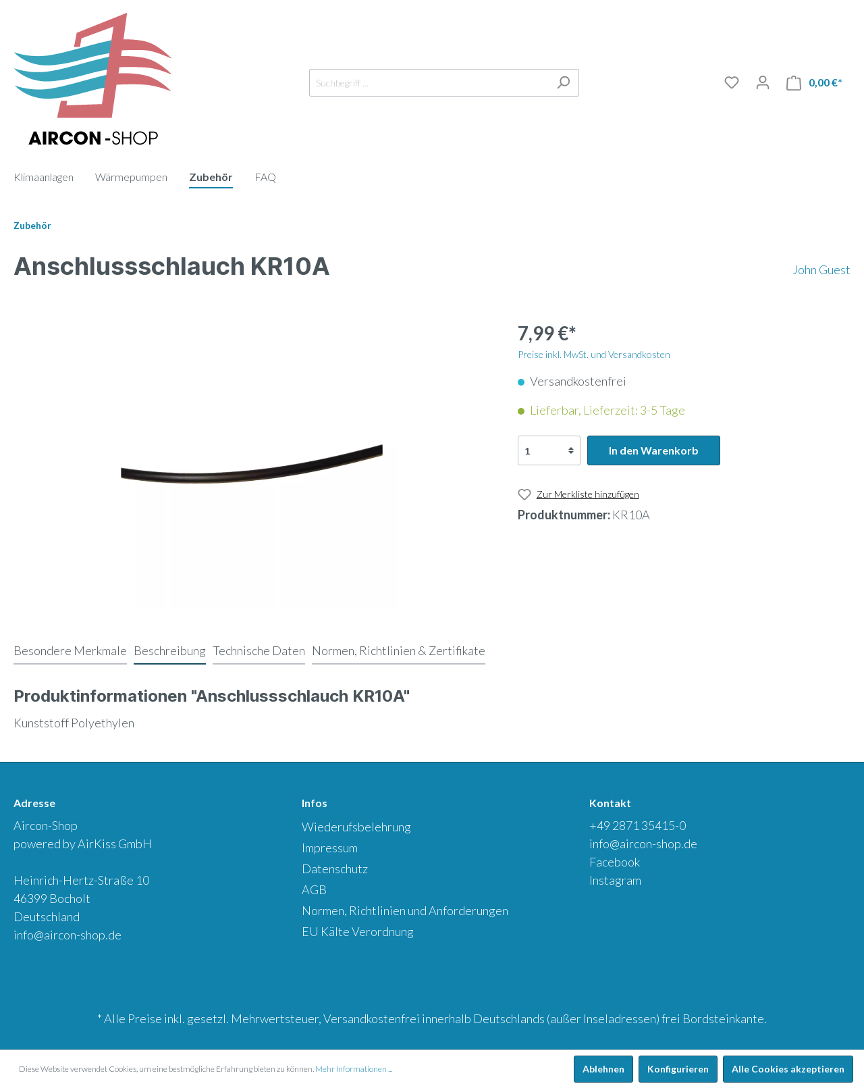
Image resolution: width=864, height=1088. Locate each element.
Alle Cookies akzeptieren (788, 1068)
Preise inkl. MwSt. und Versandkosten (594, 354)
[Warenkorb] (814, 83)
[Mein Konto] (762, 82)
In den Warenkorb (654, 450)
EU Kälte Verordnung (358, 931)
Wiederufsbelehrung (356, 826)
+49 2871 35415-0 (637, 825)
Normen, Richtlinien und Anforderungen (405, 910)
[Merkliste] (731, 82)
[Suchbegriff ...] (428, 83)
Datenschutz (335, 868)
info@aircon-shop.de (68, 934)
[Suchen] (563, 83)
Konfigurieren (678, 1068)
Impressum (330, 847)
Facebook (614, 861)
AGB (314, 889)
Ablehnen (603, 1068)
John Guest (821, 269)
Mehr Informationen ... (353, 1069)
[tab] (70, 650)
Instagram (615, 880)
